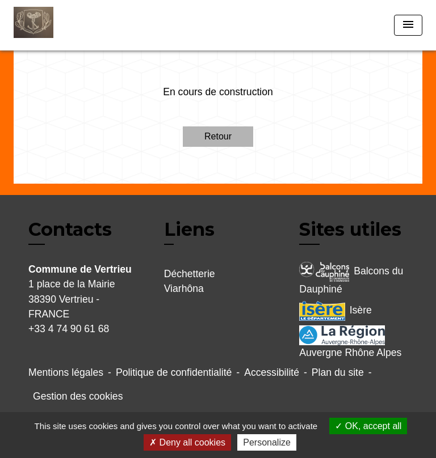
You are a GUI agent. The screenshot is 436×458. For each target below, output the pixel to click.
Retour (218, 136)
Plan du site (338, 372)
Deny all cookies (187, 442)
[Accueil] (56, 25)
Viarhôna (184, 288)
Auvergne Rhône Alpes (350, 341)
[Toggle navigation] (408, 25)
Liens (189, 229)
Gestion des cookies (78, 396)
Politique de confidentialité (174, 372)
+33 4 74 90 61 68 (68, 328)
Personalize (267, 442)
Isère (335, 311)
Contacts (70, 229)
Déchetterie (189, 273)
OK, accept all (368, 426)
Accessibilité (271, 372)
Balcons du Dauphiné (351, 278)
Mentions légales (65, 372)
